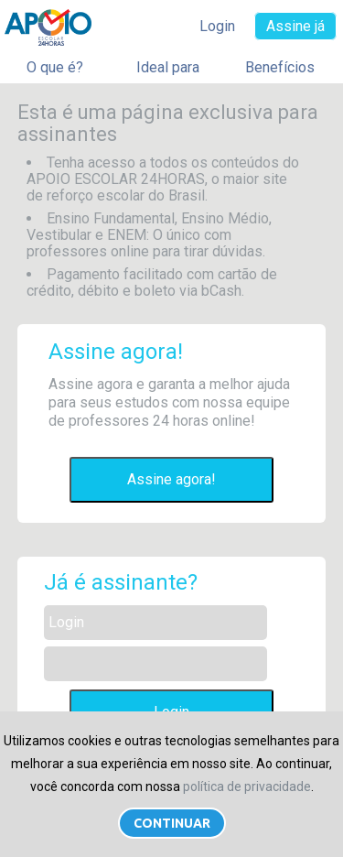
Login (217, 26)
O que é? (55, 67)
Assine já (295, 26)
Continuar (172, 823)
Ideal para (167, 67)
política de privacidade (247, 786)
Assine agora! (171, 479)
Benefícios (280, 67)
